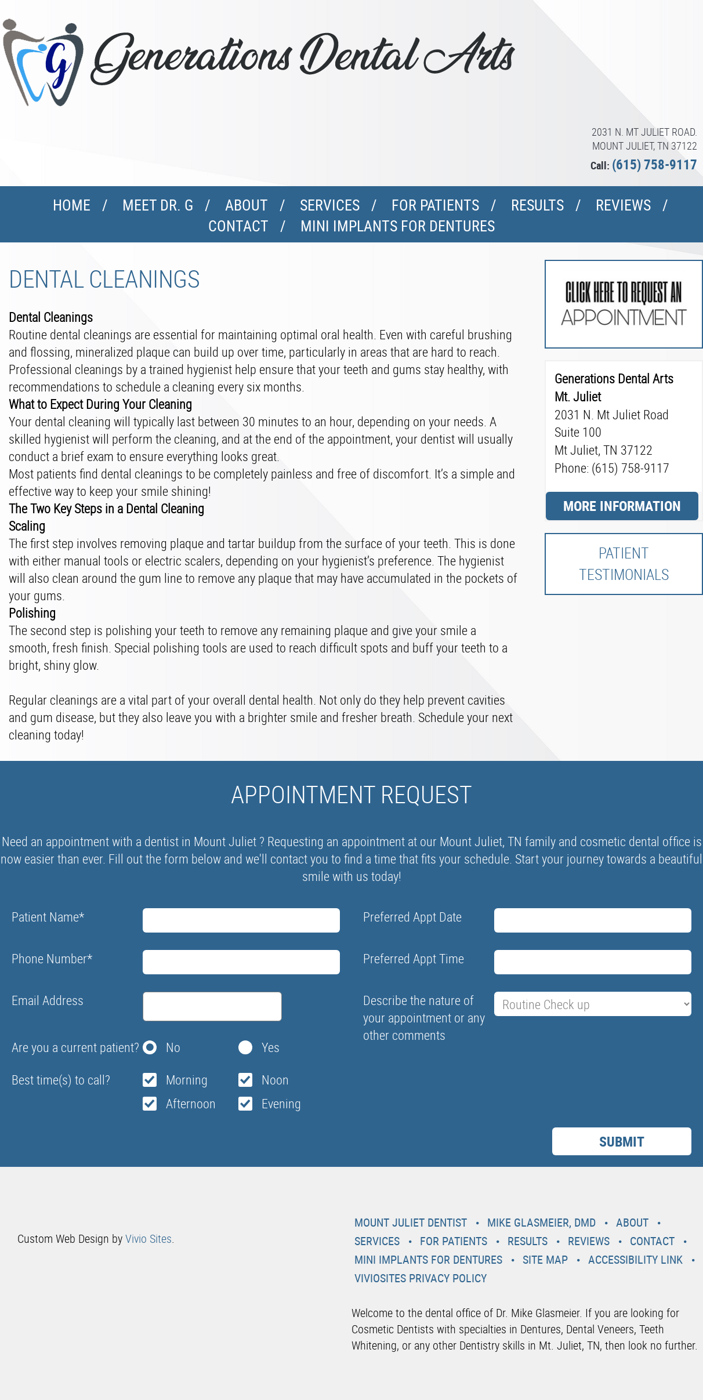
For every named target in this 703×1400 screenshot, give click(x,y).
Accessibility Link (635, 1259)
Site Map (545, 1259)
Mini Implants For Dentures (397, 226)
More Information (622, 505)
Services (330, 205)
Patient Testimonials (624, 563)
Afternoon (191, 1103)
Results (537, 205)
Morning (187, 1079)
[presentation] (451, 1075)
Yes (271, 1047)
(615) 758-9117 (654, 164)
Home (71, 205)
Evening (281, 1103)
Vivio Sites (148, 1238)
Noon (275, 1079)
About (246, 205)
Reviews (623, 205)
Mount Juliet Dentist (410, 1222)
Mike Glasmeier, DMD (541, 1222)
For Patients (435, 205)
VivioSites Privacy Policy (420, 1278)
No (173, 1047)
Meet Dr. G (157, 205)
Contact (238, 226)
